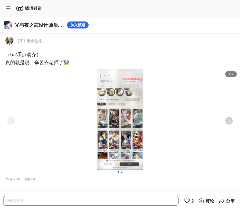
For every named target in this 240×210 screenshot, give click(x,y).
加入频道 (77, 24)
